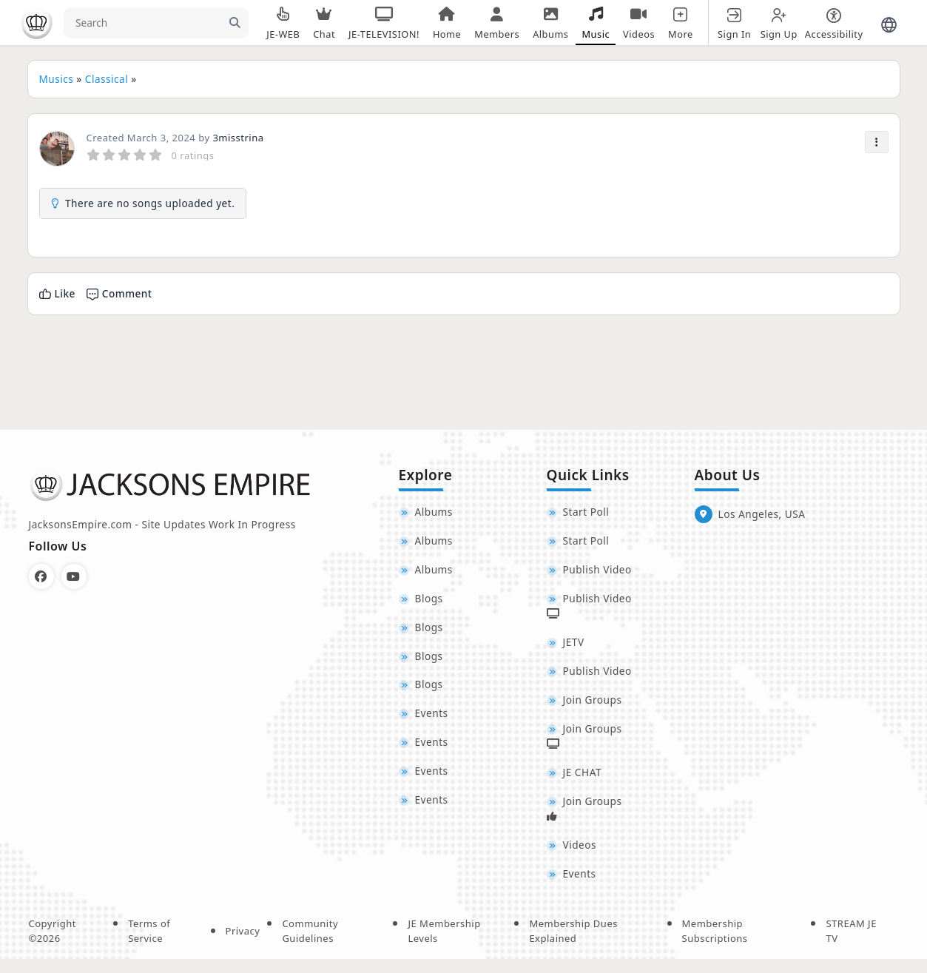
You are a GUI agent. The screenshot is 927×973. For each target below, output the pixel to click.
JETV (573, 648)
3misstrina (237, 137)
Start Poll (586, 513)
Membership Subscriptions (715, 945)
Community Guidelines (310, 945)
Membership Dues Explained (573, 945)
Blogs (429, 603)
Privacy (243, 944)
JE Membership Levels (444, 945)
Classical (106, 79)
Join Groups (592, 708)
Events (431, 723)
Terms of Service (149, 945)
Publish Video (597, 573)
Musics (56, 79)
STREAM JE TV (851, 945)
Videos (579, 857)
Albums (434, 513)
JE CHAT (582, 782)
